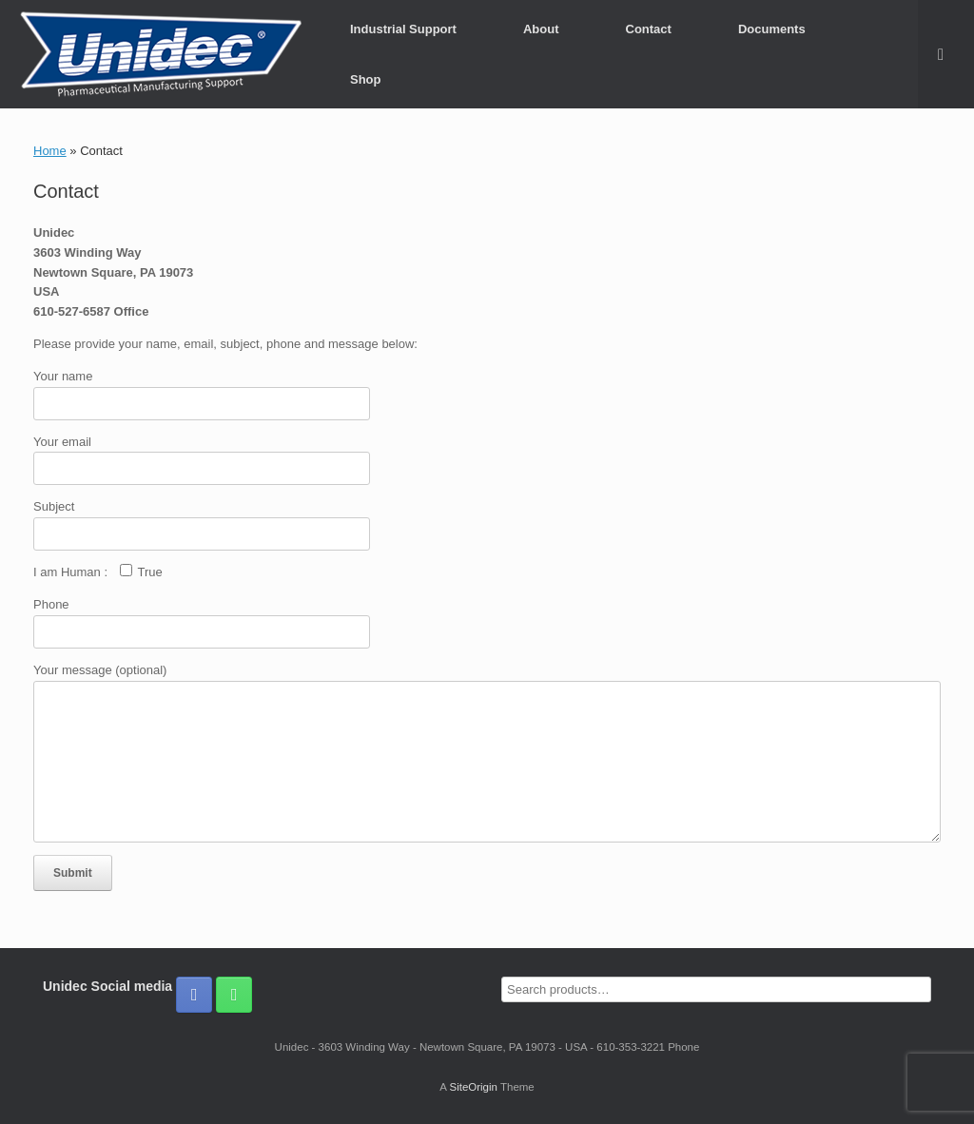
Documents (772, 29)
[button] (946, 54)
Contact (649, 29)
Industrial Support (403, 29)
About (541, 29)
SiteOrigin (473, 1087)
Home (50, 151)
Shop (365, 79)
